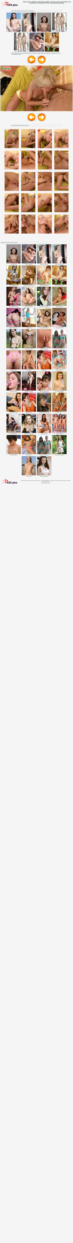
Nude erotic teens (13, 306)
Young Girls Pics (59, 327)
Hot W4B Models (44, 476)
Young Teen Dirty (44, 285)
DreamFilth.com (44, 348)
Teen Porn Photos (13, 348)
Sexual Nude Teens (44, 327)
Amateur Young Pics (44, 306)
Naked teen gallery (29, 433)
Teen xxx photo (29, 264)
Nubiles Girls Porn (13, 327)
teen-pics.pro (44, 433)
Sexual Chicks (13, 370)
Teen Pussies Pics (59, 285)
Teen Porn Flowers (59, 454)
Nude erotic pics (29, 306)
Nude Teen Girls (29, 348)
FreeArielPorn (13, 454)
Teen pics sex (13, 264)
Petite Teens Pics (13, 412)
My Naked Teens (29, 391)
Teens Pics (29, 454)
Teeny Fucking (59, 433)
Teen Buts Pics (13, 391)
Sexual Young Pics (44, 391)
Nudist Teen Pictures (29, 285)
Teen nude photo (13, 285)
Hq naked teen (13, 433)
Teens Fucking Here (59, 348)
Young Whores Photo (44, 412)
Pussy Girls (29, 476)
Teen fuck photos (59, 264)
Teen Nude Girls (59, 370)
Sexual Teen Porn (44, 454)
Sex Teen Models (59, 391)
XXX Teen (44, 370)
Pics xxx (59, 412)
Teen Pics (29, 370)
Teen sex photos (44, 264)
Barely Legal (59, 306)
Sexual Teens (29, 412)
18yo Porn (29, 327)
